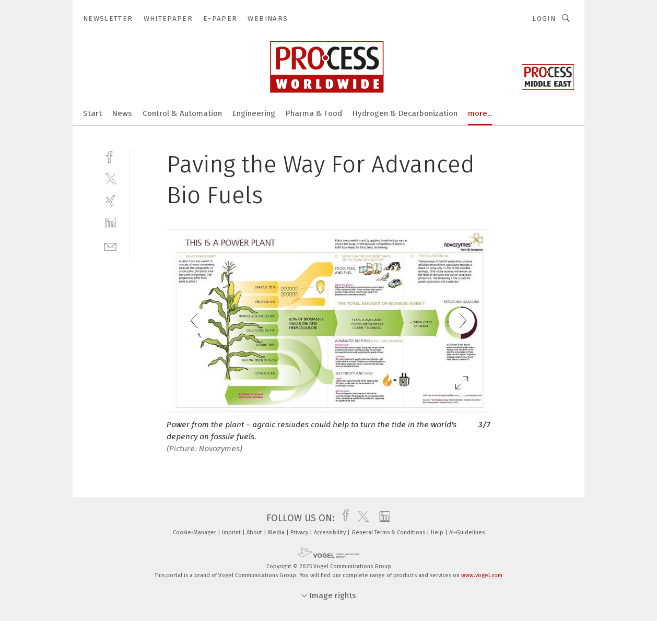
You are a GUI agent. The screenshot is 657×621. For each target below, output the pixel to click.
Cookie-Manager (195, 532)
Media (277, 532)
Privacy (300, 532)
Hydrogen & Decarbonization (405, 113)
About (255, 532)
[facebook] (110, 155)
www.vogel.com (481, 575)
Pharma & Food (314, 113)
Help (438, 532)
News (122, 113)
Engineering (253, 113)
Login (544, 18)
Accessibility (330, 532)
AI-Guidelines (467, 532)
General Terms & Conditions (389, 532)
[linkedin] (110, 223)
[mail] (110, 245)
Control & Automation (182, 113)
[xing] (110, 200)
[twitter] (110, 178)
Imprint (232, 532)
